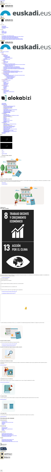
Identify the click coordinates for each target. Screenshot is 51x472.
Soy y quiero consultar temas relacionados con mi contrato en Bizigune (13, 36)
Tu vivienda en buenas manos (5, 70)
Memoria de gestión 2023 (7, 59)
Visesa (6, 436)
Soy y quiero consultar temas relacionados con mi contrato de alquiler (12, 38)
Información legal (4, 89)
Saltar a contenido (2, 0)
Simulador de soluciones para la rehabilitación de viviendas (11, 115)
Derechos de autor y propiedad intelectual (9, 91)
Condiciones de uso (4, 428)
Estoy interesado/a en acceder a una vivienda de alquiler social (11, 66)
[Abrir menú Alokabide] (2, 2)
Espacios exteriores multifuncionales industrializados (10, 109)
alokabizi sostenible (4, 104)
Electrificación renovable (7, 111)
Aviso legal (3, 430)
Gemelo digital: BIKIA (6, 114)
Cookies (5, 92)
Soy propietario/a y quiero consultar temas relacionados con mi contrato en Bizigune (14, 64)
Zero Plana (5, 82)
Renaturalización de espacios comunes (8, 130)
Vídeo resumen (4, 182)
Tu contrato (5, 69)
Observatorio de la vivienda (9, 435)
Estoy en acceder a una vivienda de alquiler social (10, 37)
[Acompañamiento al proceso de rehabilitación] (8, 372)
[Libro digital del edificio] (8, 389)
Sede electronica (8, 439)
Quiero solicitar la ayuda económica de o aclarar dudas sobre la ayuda (12, 39)
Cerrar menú (2, 52)
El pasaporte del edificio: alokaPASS (8, 106)
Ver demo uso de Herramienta (6, 277)
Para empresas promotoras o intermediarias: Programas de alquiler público (13, 71)
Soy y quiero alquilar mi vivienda (8, 35)
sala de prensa (3, 133)
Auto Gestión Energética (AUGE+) (8, 120)
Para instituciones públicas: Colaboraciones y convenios (11, 72)
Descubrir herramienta (3, 399)
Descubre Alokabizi (6, 81)
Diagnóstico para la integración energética (9, 126)
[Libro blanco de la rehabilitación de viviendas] (8, 354)
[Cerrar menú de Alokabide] (2, 17)
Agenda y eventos (4, 31)
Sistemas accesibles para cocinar (8, 127)
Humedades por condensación (10, 77)
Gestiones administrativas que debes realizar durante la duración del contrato (15, 75)
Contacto (5, 88)
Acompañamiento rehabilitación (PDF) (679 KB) (9, 293)
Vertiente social (4, 26)
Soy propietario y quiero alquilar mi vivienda (9, 63)
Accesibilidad (5, 86)
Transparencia (3, 28)
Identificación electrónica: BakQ (10, 441)
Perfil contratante (6, 62)
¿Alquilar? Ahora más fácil (7, 80)
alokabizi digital (4, 113)
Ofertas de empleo (4, 32)
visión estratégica (4, 103)
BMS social (5, 118)
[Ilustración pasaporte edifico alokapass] (11, 331)
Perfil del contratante (4, 421)
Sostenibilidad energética (5, 27)
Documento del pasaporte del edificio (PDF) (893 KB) (9, 291)
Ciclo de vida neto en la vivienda (8, 107)
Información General (4, 85)
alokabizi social (4, 122)
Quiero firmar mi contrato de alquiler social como (12, 67)
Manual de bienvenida (6, 129)
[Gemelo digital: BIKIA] (8, 406)
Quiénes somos (4, 54)
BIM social (5, 117)
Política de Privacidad (6, 90)
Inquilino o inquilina (6, 74)
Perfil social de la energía (7, 128)
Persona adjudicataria (6, 73)
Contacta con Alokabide (4, 51)
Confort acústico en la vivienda (7, 110)
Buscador (1, 3)
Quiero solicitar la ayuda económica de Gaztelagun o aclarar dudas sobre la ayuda (14, 68)
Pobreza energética (7, 57)
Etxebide (7, 433)
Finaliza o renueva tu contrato (9, 78)
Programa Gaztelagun (4, 79)
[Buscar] (10, 3)
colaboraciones (4, 132)
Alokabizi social (6, 84)
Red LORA (5, 119)
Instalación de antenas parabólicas (11, 76)
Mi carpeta (7, 440)
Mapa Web (5, 87)
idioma (3, 53)
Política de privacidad (4, 427)
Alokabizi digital (6, 83)
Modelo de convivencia (6, 124)
